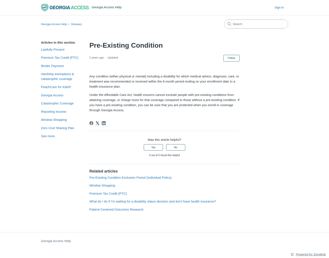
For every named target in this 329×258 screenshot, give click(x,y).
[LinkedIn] (104, 123)
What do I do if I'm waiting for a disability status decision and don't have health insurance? (152, 201)
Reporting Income (53, 111)
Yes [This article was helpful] (153, 147)
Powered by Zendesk (311, 254)
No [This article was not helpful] (175, 147)
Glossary (76, 24)
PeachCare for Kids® (56, 87)
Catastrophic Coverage (57, 103)
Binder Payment (52, 66)
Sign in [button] (279, 7)
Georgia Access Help (54, 24)
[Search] (256, 24)
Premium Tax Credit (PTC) (60, 57)
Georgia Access (52, 95)
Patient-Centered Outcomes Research (116, 209)
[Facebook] (91, 123)
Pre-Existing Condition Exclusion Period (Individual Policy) (130, 177)
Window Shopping (54, 119)
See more (48, 136)
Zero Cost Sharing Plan (57, 128)
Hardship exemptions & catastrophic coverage (57, 76)
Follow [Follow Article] (231, 58)
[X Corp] (97, 123)
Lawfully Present (53, 49)
